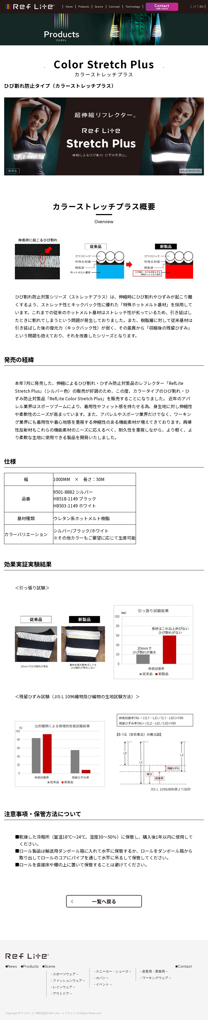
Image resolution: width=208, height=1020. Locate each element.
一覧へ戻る (93, 901)
